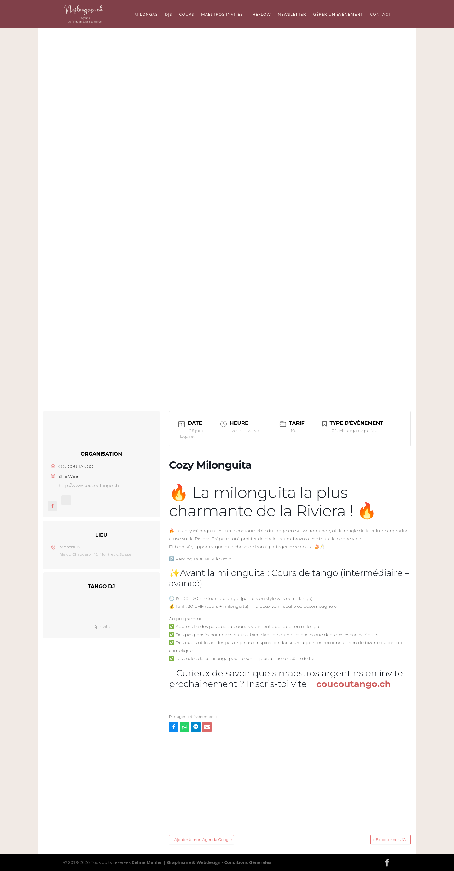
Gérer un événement (338, 14)
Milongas (146, 14)
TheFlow (260, 14)
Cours (186, 14)
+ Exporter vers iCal (391, 839)
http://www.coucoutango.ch (89, 485)
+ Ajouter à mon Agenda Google (201, 839)
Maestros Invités (222, 14)
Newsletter (292, 14)
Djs (168, 14)
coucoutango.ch (353, 683)
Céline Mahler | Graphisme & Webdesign (176, 862)
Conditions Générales (247, 862)
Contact (380, 14)
